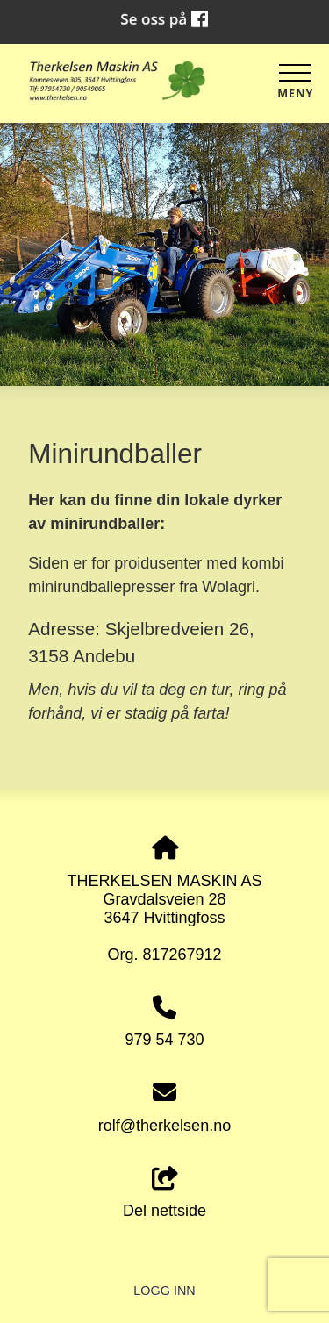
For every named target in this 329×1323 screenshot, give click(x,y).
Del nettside (164, 1193)
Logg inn (164, 1291)
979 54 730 (164, 1039)
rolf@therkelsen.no (164, 1125)
